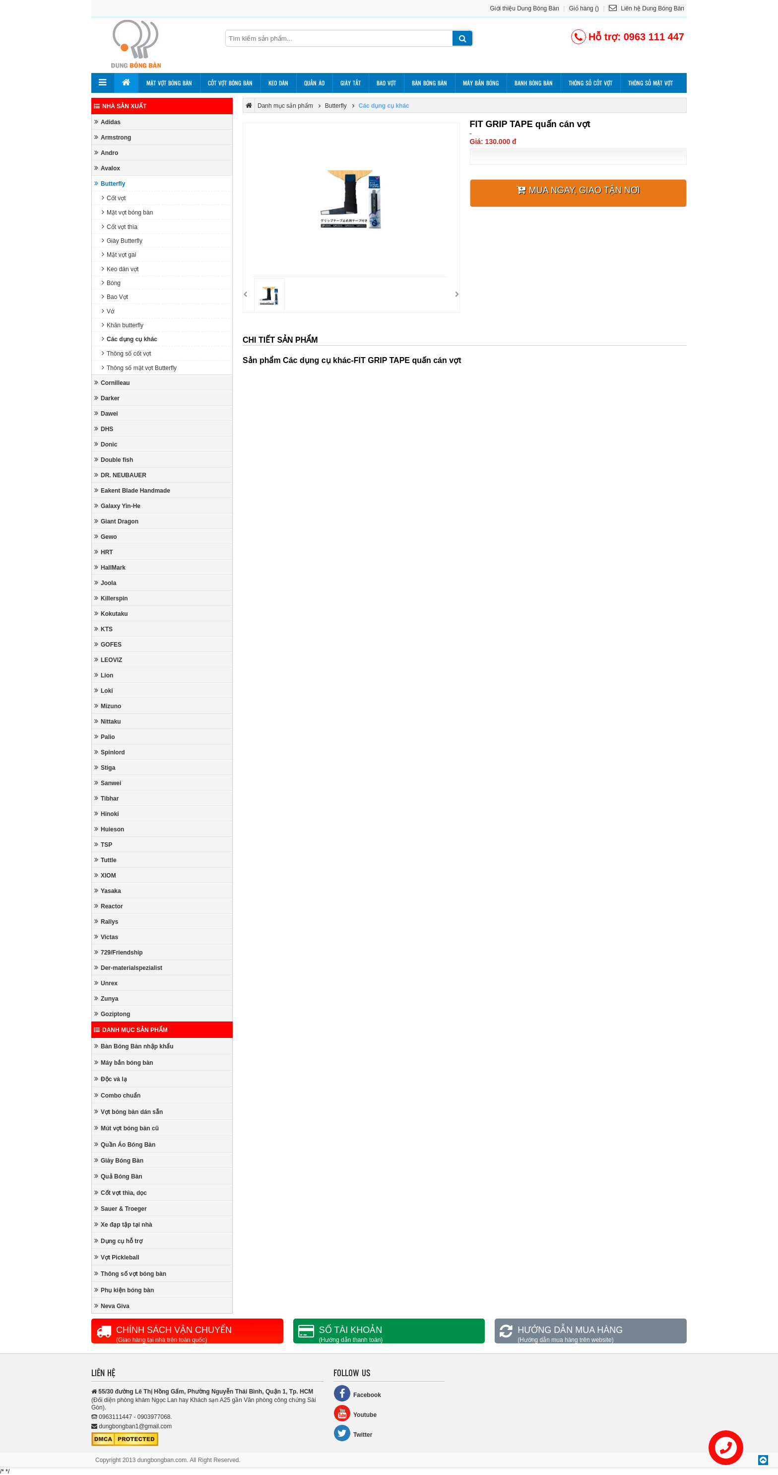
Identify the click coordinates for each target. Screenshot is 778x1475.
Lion (103, 675)
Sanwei (107, 783)
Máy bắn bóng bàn (123, 1062)
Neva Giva (112, 1306)
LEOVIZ (108, 660)
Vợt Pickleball (116, 1257)
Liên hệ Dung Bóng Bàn (646, 8)
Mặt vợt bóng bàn (169, 82)
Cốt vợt (114, 198)
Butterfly (109, 183)
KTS (103, 629)
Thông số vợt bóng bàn (130, 1273)
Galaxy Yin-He (117, 506)
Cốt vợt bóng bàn (230, 82)
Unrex (106, 983)
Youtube (355, 1413)
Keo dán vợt (120, 269)
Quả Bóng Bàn (118, 1176)
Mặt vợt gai (119, 254)
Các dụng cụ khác (129, 339)
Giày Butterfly (122, 240)
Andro (106, 152)
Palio (104, 736)
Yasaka (107, 890)
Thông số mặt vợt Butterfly (139, 367)
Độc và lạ (110, 1079)
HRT (103, 552)
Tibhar (106, 798)
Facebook (357, 1393)
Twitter (352, 1433)
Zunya (106, 998)
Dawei (106, 413)
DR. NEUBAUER (120, 475)
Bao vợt (386, 82)
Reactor (108, 906)
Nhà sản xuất (120, 106)
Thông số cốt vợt (590, 82)
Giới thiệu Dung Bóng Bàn (524, 8)
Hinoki (106, 813)
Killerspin (111, 598)
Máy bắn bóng (481, 82)
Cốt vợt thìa (119, 226)
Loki (103, 690)
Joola (105, 583)
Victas (106, 937)
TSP (103, 844)
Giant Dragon (116, 521)
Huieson (109, 829)
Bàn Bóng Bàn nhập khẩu (134, 1046)
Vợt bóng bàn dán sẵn (128, 1111)
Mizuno (107, 706)
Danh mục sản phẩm (131, 1030)
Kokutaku (111, 613)
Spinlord (109, 752)
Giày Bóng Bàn (118, 1160)
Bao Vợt (115, 296)
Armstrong (112, 137)
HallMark (110, 567)
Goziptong (112, 1014)
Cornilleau (112, 382)
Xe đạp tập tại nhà (123, 1224)
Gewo (105, 536)
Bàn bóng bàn (429, 82)
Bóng (111, 283)
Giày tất (350, 82)
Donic (105, 444)
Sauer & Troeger (120, 1208)
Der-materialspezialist (128, 967)
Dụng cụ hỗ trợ (118, 1241)
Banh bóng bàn (534, 82)
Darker (107, 398)
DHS (103, 429)
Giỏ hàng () (584, 8)
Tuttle (105, 860)
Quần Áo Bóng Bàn (124, 1144)
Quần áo (314, 82)
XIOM (105, 875)
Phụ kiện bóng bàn (124, 1290)
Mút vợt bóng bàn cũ (126, 1128)
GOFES (108, 644)
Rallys (106, 921)
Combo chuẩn (117, 1095)
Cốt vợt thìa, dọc (120, 1192)
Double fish (113, 459)
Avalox (107, 168)
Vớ (108, 311)
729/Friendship (118, 952)
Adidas (107, 122)
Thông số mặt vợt (650, 82)
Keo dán (278, 82)
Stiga (104, 767)
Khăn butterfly (122, 325)
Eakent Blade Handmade (132, 490)
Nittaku (107, 721)
